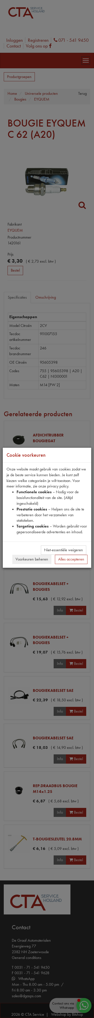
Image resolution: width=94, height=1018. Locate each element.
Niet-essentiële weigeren (63, 550)
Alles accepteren (71, 559)
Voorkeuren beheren (32, 559)
